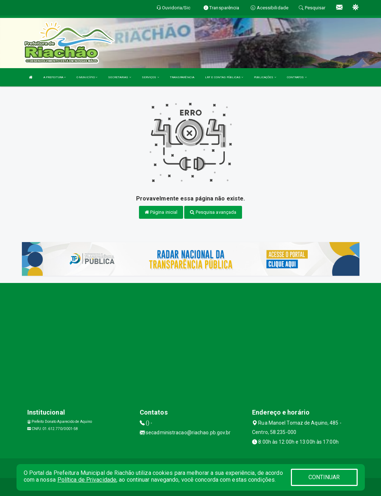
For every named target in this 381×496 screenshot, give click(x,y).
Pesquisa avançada (213, 212)
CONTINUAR (324, 477)
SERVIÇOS (150, 77)
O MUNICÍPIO (86, 77)
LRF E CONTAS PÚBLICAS (224, 77)
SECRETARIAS (119, 77)
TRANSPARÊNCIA (182, 77)
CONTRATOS (297, 77)
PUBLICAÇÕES (265, 77)
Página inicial (161, 212)
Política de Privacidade (86, 479)
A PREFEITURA (54, 77)
